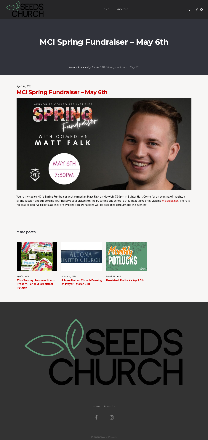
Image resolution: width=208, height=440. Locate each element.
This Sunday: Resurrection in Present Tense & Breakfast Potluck (36, 284)
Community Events (88, 67)
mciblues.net (170, 200)
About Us (110, 405)
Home (72, 67)
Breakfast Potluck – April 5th (125, 280)
